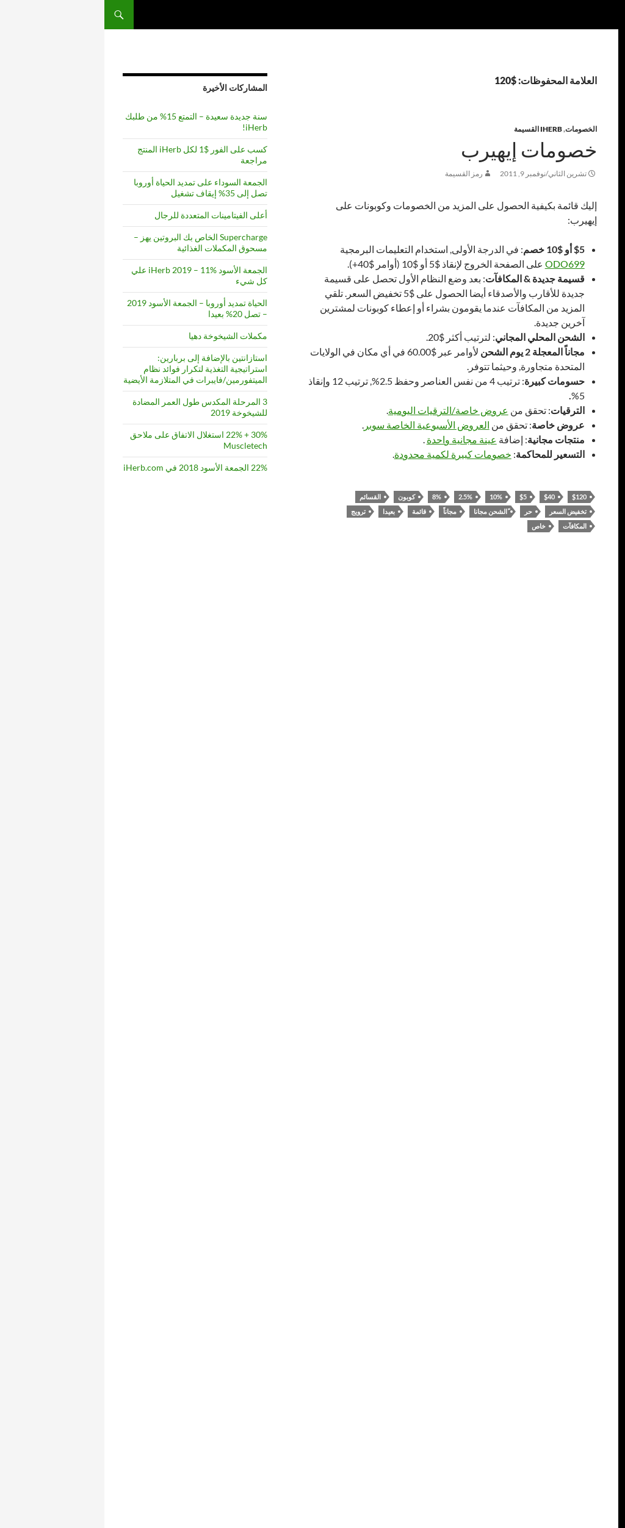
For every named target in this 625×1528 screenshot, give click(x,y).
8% (332, 497)
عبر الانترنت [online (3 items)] (590, 795)
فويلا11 (596, 261)
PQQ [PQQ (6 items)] (592, 810)
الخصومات (477, 129)
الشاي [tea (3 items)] (598, 936)
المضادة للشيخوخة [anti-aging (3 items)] (581, 501)
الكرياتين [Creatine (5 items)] (562, 626)
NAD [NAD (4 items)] (597, 749)
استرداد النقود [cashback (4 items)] (580, 611)
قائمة (315, 511)
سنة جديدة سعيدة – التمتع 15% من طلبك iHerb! (92, 121)
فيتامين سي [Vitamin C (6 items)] (576, 966)
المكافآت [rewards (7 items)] (580, 857)
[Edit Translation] (603, 1114)
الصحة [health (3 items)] (548, 712)
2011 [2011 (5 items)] (566, 472)
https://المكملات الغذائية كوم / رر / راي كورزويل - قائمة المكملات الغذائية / (570, 1299)
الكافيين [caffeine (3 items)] (596, 599)
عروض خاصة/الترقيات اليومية (344, 410)
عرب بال (593, 1211)
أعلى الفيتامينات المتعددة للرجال (106, 215)
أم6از (599, 272)
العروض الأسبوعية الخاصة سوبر (322, 424)
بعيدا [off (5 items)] (597, 780)
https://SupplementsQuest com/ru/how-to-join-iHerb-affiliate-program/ (565, 1266)
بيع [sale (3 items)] (549, 861)
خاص (434, 526)
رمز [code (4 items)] (545, 611)
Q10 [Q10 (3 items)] (600, 825)
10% (391, 497)
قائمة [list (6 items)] (555, 732)
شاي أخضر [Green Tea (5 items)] (582, 710)
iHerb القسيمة (434, 129)
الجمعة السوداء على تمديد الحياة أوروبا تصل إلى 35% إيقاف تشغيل (96, 187)
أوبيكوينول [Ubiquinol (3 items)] (593, 951)
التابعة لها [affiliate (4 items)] (589, 489)
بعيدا (284, 511)
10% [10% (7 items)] (593, 471)
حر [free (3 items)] (561, 697)
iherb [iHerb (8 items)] (588, 730)
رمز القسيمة (359, 173)
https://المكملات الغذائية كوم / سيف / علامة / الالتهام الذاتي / (570, 1408)
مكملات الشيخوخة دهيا (123, 335)
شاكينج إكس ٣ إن (581, 305)
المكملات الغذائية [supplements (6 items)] (582, 898)
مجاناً (345, 511)
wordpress (590, 250)
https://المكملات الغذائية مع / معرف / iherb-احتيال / (569, 1332)
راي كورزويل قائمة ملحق (570, 1189)
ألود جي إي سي (584, 349)
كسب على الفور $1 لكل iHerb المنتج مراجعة (98, 154)
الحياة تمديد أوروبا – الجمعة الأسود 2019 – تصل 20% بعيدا (93, 308)
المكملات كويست (568, 14)
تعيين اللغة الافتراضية (575, 1104)
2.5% (361, 497)
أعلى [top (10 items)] (570, 932)
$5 (418, 497)
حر (424, 511)
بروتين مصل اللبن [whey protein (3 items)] (583, 995)
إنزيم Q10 (591, 1244)
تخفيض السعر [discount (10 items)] (580, 662)
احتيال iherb (588, 1233)
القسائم (265, 497)
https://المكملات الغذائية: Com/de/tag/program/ (569, 1381)
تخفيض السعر (463, 511)
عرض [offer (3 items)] (577, 782)
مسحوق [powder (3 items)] (561, 795)
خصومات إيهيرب (424, 150)
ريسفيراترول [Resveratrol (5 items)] (577, 839)
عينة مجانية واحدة (357, 439)
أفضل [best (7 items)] (550, 565)
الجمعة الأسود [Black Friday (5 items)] (576, 584)
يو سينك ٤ (592, 338)
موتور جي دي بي (583, 327)
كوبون (302, 497)
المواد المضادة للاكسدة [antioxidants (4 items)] (579, 542)
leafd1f (595, 1353)
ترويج (254, 511)
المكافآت (470, 526)
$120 (475, 497)
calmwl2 (593, 283)
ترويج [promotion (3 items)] (551, 812)
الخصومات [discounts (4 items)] (586, 695)
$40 (444, 497)
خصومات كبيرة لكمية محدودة (348, 454)
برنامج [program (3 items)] (568, 812)
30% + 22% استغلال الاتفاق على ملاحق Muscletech (94, 440)
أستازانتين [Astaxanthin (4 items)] (587, 567)
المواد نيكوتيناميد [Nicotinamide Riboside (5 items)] (571, 764)
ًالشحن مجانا (386, 511)
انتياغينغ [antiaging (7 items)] (585, 517)
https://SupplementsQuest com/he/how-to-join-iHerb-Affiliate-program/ (565, 1441)
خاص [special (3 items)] (600, 874)
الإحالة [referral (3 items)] (584, 825)
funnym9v (590, 404)
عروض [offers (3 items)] (558, 782)
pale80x (594, 371)
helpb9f (594, 1364)
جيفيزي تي (591, 294)
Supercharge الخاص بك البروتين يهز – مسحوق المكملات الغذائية (96, 242)
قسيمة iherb (587, 1222)
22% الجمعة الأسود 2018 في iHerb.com (91, 467)
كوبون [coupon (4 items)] (595, 626)
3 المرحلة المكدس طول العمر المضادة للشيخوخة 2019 (95, 407)
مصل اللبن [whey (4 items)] (587, 982)
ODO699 (460, 264)
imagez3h (591, 382)
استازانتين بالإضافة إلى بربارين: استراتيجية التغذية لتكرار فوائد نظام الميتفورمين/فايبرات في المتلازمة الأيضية (91, 368)
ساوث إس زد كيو (582, 360)
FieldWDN (590, 393)
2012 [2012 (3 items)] (545, 474)
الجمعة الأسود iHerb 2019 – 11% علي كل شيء (95, 275)
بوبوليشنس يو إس (580, 316)
